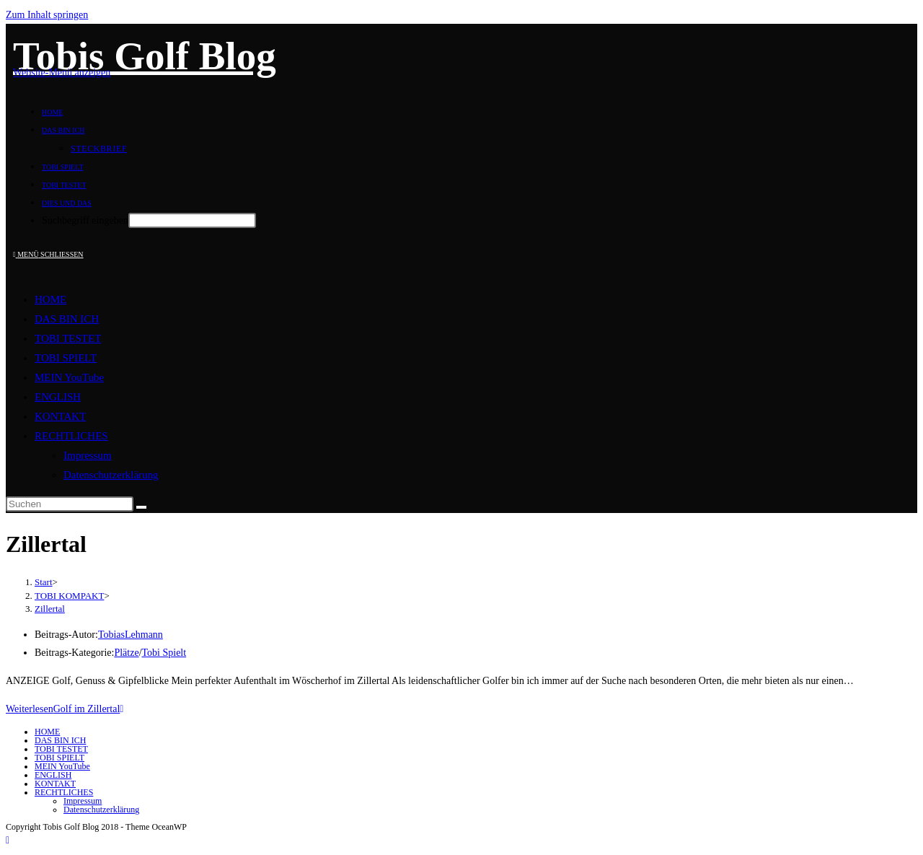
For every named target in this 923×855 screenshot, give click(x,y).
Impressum (87, 455)
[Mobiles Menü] (48, 254)
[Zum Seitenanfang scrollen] (7, 840)
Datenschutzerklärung (111, 475)
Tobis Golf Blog (144, 56)
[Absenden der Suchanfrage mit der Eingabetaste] (192, 220)
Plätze (126, 652)
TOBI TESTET (68, 338)
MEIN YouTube (69, 377)
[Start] (44, 581)
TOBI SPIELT (66, 358)
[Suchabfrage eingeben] (69, 504)
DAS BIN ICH (67, 319)
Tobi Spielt (164, 652)
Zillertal (50, 608)
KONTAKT (60, 416)
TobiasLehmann (130, 634)
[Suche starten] (141, 507)
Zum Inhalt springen (47, 14)
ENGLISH (58, 397)
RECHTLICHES (71, 436)
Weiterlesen (64, 708)
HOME (50, 299)
